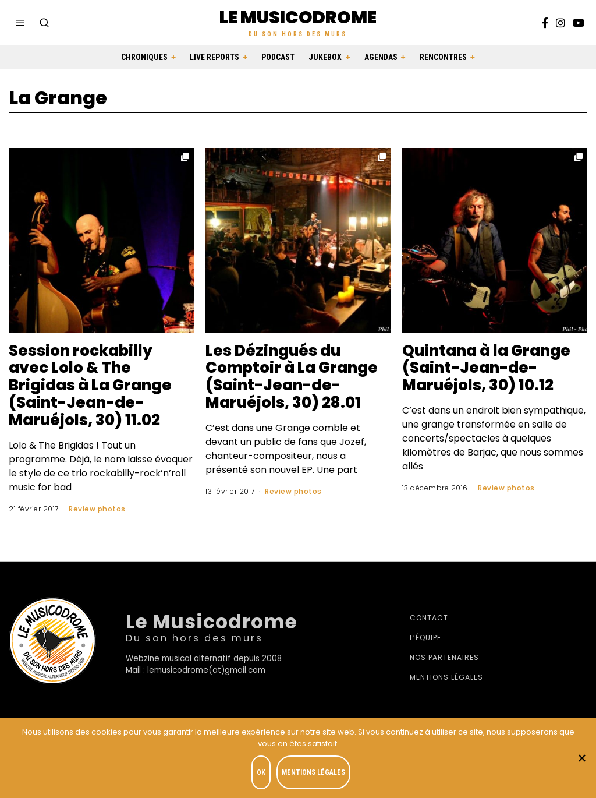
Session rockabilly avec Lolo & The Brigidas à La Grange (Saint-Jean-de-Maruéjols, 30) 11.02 (90, 385)
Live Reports (214, 57)
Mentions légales (446, 677)
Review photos (97, 509)
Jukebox (325, 57)
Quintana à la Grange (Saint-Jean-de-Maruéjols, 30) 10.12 (486, 368)
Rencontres (443, 57)
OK (261, 772)
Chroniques (144, 57)
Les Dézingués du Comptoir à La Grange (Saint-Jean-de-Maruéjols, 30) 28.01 (291, 377)
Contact (429, 618)
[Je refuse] (581, 758)
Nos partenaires (444, 657)
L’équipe (425, 637)
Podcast (278, 57)
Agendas (381, 57)
